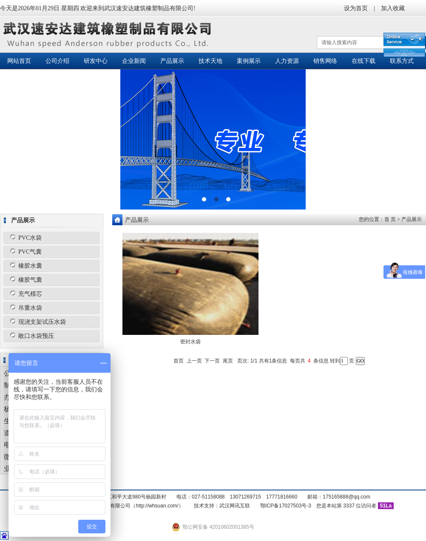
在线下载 (363, 61)
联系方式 (402, 61)
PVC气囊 (30, 252)
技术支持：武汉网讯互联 (222, 506)
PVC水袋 (30, 238)
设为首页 (356, 8)
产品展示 (172, 61)
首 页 (390, 219)
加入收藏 (393, 8)
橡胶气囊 (30, 280)
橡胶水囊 (30, 266)
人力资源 (287, 61)
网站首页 (19, 61)
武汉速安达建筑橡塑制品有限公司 (109, 35)
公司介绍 (57, 61)
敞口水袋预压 (36, 336)
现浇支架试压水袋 (42, 322)
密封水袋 (190, 342)
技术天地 (210, 61)
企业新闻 (134, 61)
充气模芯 (30, 294)
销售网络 (325, 61)
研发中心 (96, 61)
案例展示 (249, 61)
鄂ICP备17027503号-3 (285, 506)
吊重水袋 (30, 308)
